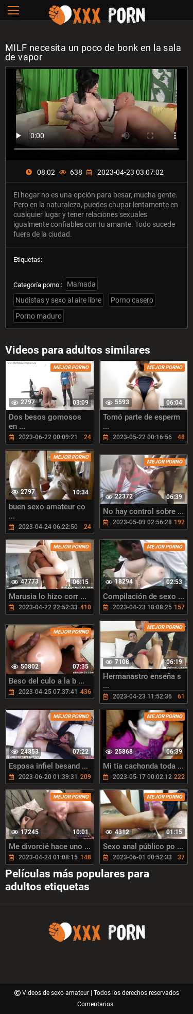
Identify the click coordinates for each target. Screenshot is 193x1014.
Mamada (81, 284)
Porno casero (132, 300)
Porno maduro (38, 316)
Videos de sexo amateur (56, 992)
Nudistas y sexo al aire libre (58, 300)
